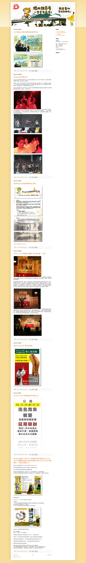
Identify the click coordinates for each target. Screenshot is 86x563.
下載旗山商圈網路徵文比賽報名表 (20, 244)
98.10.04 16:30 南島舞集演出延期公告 (25, 395)
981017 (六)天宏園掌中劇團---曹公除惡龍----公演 (29, 253)
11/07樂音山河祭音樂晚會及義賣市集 (25, 32)
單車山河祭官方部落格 (61, 35)
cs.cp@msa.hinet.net (59, 48)
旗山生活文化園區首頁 (61, 31)
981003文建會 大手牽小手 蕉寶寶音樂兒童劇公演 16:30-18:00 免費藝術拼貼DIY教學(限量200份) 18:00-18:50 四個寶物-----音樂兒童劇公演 (32, 461)
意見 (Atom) (18, 556)
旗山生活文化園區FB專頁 (61, 32)
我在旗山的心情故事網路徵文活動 (24, 183)
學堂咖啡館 (59, 34)
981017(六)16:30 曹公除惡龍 (22, 346)
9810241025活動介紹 (20, 77)
